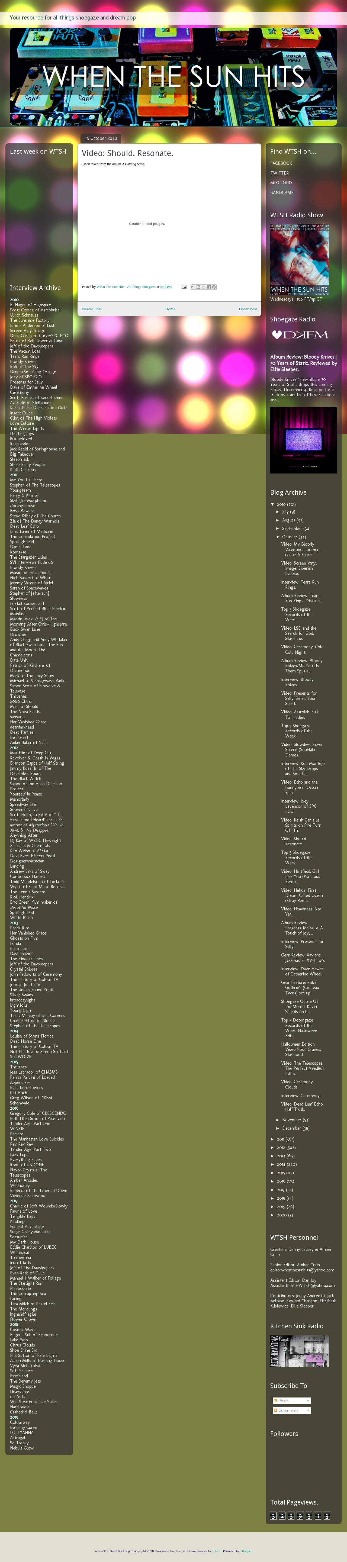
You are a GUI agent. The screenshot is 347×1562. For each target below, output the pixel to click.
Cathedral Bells (24, 1412)
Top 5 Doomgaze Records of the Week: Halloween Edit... (299, 1027)
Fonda (15, 943)
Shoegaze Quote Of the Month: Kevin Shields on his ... (299, 1006)
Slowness (18, 598)
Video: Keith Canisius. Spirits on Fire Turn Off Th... (301, 825)
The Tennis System (27, 891)
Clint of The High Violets (33, 418)
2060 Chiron (22, 701)
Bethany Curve (23, 1427)
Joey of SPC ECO (26, 376)
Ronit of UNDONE (27, 1164)
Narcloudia (19, 1406)
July (286, 511)
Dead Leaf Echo (24, 526)
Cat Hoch (18, 1092)
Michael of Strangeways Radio (38, 680)
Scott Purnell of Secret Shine (36, 397)
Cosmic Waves (23, 1329)
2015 (281, 1172)
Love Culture (22, 423)
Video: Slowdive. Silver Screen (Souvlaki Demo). (302, 749)
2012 (282, 1147)
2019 (282, 1206)
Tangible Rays (22, 1216)
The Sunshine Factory (30, 320)
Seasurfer (18, 1236)
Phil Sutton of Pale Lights (33, 1355)
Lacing (16, 1298)
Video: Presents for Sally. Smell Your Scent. (299, 698)
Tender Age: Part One (30, 1123)
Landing (17, 866)
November (292, 1119)
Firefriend (19, 1376)
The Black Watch (25, 778)
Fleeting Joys (22, 433)
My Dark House (24, 1242)
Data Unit (19, 660)
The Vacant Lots (25, 351)
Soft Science (21, 1370)
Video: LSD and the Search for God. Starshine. (298, 633)
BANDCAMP (282, 192)
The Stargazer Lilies (28, 557)
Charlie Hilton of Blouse (32, 1020)
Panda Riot (20, 927)
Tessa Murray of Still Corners (37, 1015)
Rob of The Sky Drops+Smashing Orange (33, 369)
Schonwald (19, 1103)
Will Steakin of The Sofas (33, 1401)
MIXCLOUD (281, 182)
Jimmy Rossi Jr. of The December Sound (30, 771)
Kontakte (18, 552)
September (292, 528)
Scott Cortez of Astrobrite (35, 310)
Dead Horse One (25, 1041)
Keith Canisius (23, 469)
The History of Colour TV (34, 979)
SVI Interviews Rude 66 (31, 562)
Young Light (21, 1010)
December (292, 1128)
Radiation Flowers (26, 1087)
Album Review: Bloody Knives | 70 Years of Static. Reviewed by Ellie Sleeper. (303, 363)
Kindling (17, 1221)
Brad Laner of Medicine (31, 531)
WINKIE (17, 1128)
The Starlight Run (26, 1283)
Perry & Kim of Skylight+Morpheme (28, 498)
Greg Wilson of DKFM (31, 1097)
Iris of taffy (20, 1262)
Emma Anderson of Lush (32, 325)
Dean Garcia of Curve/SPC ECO (39, 335)
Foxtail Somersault (27, 603)
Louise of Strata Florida (31, 1036)
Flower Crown (23, 1319)
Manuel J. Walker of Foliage (35, 1278)
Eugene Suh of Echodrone (34, 1334)
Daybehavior (21, 953)
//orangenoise (22, 505)
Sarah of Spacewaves (29, 588)
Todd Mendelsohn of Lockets (37, 881)
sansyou (17, 716)
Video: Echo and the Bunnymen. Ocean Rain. (299, 787)
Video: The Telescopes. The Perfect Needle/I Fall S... (302, 1068)
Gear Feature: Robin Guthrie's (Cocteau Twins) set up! (300, 987)
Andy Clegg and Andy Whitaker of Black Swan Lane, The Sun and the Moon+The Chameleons (39, 647)
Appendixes (20, 1082)
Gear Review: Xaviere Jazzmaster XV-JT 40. (303, 957)
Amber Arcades (24, 1180)
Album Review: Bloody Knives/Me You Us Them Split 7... (302, 666)
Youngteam (20, 490)
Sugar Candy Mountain (31, 1231)
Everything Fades (26, 1159)
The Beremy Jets (25, 1381)
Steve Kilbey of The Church (35, 515)
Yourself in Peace (26, 794)
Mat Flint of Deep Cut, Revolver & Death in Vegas (35, 755)
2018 (282, 1198)
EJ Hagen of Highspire (30, 304)
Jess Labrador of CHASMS (34, 1072)
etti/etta (17, 1396)
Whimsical (19, 1252)
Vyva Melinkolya (25, 1365)
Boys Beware (22, 510)
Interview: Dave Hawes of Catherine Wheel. (302, 971)
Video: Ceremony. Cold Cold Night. (302, 649)
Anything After (24, 835)
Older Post (248, 309)
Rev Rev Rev (21, 1144)
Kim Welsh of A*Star (29, 850)
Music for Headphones (31, 572)
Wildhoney (20, 1185)
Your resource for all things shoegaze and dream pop (73, 17)
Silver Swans (21, 994)
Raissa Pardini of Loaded (32, 1077)
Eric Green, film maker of (33, 905)
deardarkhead (22, 727)
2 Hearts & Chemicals (30, 845)
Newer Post (91, 309)
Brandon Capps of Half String (37, 763)
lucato (217, 1551)
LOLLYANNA (22, 1432)
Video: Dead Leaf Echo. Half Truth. (302, 1107)
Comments (286, 1410)
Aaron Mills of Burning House (37, 1360)
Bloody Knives (23, 361)
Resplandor (20, 443)
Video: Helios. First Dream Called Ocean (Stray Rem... (302, 895)
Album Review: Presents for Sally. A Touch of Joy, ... (302, 928)
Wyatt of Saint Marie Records (37, 886)
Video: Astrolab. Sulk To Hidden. (300, 714)
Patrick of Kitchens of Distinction (30, 668)
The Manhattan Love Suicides (37, 1139)
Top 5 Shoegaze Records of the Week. (297, 614)
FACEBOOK (281, 163)
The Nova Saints (25, 711)
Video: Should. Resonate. (294, 841)
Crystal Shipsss (24, 969)
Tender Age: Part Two (30, 1149)
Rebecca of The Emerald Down (38, 1190)
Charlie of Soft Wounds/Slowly (39, 1206)
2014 (282, 1164)
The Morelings (23, 1309)
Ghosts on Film (24, 938)
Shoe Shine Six (23, 1350)
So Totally (19, 1442)
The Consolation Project (32, 536)
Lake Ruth (19, 1339)
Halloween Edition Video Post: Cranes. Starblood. (301, 1049)
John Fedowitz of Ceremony (36, 974)
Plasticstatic (21, 1288)
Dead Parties (22, 732)
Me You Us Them (26, 479)
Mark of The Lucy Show (32, 675)
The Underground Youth (32, 989)
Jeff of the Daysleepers (31, 346)
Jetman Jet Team (25, 984)
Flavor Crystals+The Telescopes (28, 1172)
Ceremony (19, 392)
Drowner (18, 634)
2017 (281, 1189)
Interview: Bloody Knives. (297, 682)
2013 (282, 1155)
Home (170, 309)
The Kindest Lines (26, 958)
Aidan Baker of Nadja (29, 742)
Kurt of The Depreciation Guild (39, 407)
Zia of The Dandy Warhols (34, 521)
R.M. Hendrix (21, 897)
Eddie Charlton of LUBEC (33, 1247)
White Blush (21, 917)
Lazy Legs (19, 1154)
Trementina (20, 1257)
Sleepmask (19, 459)
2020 (282, 1215)
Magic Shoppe (23, 1386)
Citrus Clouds (22, 1345)
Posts (281, 1400)
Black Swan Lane (25, 629)
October (290, 536)
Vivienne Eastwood (27, 1195)
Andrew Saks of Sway (30, 871)
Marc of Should (24, 706)
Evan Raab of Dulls (27, 1273)
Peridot (17, 1133)
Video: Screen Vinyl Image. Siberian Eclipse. (299, 568)
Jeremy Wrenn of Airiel (31, 582)
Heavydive (19, 1391)
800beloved (21, 438)
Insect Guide (21, 413)
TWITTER (279, 173)
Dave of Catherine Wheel (33, 387)
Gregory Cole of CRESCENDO (38, 1113)
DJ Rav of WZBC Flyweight (35, 840)
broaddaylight (22, 1000)
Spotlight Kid (22, 541)
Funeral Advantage (27, 1226)
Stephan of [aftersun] (29, 593)
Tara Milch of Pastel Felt (33, 1303)
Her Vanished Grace (28, 721)
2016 (282, 1181)
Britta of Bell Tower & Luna (36, 340)
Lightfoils (19, 1005)
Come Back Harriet (27, 876)
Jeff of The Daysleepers (32, 1267)
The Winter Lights (27, 428)
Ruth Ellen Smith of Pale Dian (37, 1118)
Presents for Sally (26, 382)
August (289, 520)
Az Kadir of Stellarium (30, 402)
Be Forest (19, 737)
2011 (281, 1139)
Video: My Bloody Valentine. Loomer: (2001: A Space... (300, 549)
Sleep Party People (27, 464)
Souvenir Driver (24, 809)
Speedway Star (23, 804)
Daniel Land (20, 546)
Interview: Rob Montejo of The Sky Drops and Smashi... (303, 768)
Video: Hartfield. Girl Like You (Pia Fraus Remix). (300, 876)
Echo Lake (19, 948)
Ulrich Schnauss (24, 315)
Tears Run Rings (25, 356)
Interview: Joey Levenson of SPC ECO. (299, 806)
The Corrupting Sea (28, 1293)
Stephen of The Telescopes (35, 485)
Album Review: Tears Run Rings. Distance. (301, 598)
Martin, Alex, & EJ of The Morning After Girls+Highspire (38, 621)
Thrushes (18, 696)
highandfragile (23, 1314)
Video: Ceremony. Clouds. (297, 1084)
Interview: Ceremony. (300, 1095)
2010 (282, 504)
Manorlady (19, 799)
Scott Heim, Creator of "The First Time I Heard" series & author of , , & (36, 822)
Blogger (246, 1551)
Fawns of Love (23, 1211)
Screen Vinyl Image (27, 330)
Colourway (20, 1422)
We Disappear (37, 830)
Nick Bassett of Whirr (30, 577)
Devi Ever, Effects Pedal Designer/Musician (32, 858)
